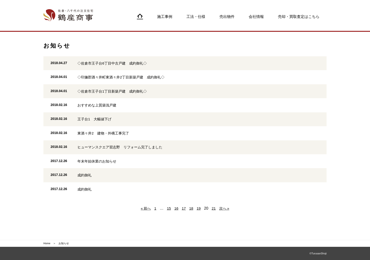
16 (176, 219)
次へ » (225, 219)
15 (168, 219)
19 (199, 219)
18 (191, 219)
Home (46, 243)
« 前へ (145, 219)
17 (184, 219)
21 (214, 219)
